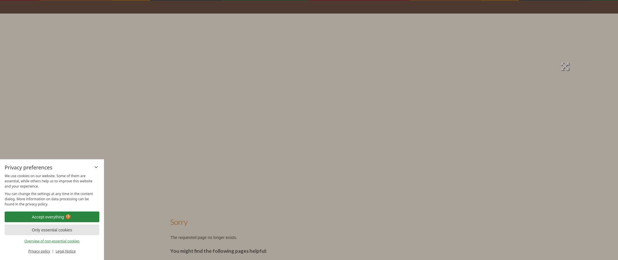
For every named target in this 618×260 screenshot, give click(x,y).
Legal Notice (65, 251)
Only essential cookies (52, 230)
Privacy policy (39, 251)
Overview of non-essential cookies (51, 241)
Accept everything (52, 217)
